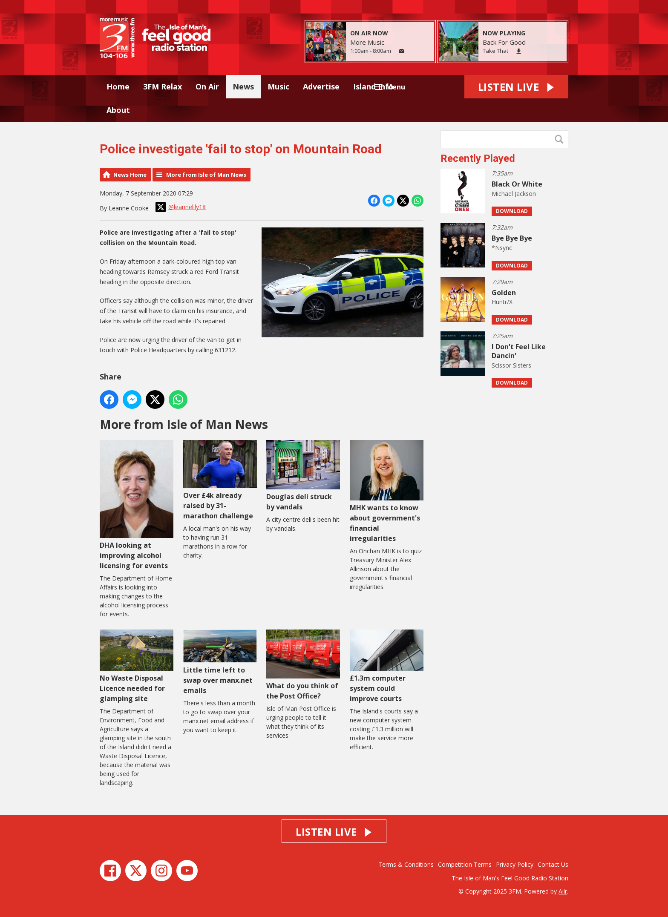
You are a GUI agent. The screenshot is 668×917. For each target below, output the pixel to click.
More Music (367, 42)
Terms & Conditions (406, 864)
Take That (495, 51)
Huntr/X (502, 302)
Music (278, 86)
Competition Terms (465, 864)
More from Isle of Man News (206, 174)
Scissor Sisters (511, 365)
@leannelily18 (180, 207)
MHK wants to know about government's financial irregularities (386, 491)
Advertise (321, 86)
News (243, 86)
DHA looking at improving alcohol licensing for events (136, 505)
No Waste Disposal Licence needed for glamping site (136, 666)
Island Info (373, 86)
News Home (130, 174)
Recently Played (478, 158)
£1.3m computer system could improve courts (386, 666)
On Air (207, 86)
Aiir (563, 891)
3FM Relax (162, 86)
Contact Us (553, 864)
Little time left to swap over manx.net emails (220, 662)
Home (118, 86)
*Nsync (502, 248)
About (118, 110)
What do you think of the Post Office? (303, 665)
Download (512, 211)
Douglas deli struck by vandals (303, 475)
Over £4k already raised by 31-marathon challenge (220, 480)
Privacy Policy (514, 864)
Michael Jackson (514, 194)
